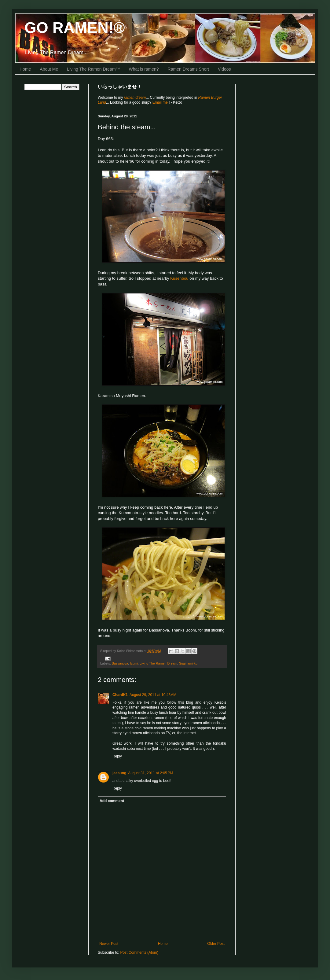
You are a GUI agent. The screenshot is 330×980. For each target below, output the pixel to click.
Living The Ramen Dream (158, 663)
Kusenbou (179, 278)
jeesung (119, 773)
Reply (117, 756)
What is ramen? (144, 69)
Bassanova (120, 663)
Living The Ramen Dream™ (93, 69)
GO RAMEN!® (74, 27)
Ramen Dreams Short (188, 69)
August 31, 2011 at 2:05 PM (150, 773)
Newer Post (108, 943)
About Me (49, 69)
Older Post (216, 943)
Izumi (134, 663)
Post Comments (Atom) (139, 952)
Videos (224, 69)
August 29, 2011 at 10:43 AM (153, 695)
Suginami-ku (188, 663)
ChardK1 (120, 695)
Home (25, 69)
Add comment (112, 801)
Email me (160, 102)
